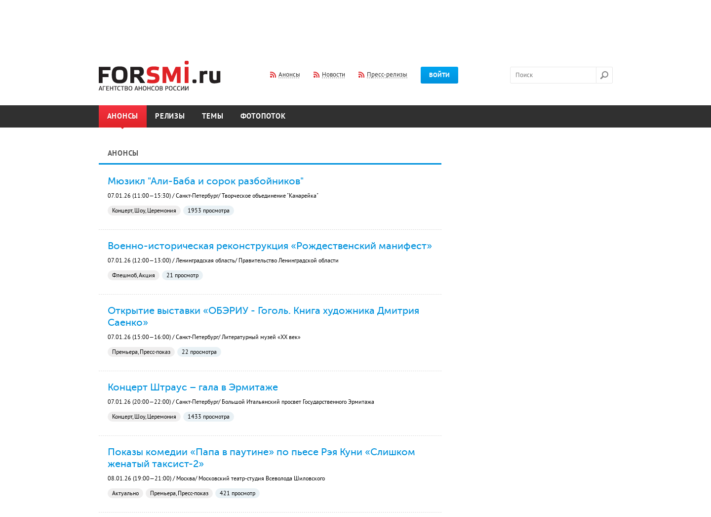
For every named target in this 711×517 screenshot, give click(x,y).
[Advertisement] (355, 23)
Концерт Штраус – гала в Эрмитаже (193, 387)
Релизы (170, 116)
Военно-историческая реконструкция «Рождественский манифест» (270, 246)
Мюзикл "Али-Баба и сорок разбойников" (206, 181)
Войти (439, 75)
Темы (213, 116)
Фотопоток (263, 116)
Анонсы (123, 116)
